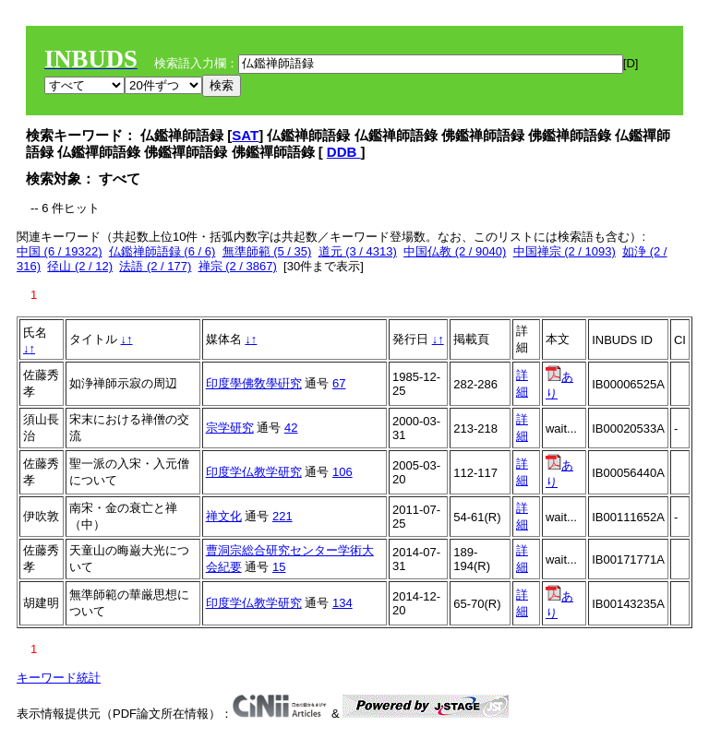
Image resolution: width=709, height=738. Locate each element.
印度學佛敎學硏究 (254, 383)
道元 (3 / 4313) (357, 251)
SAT (245, 135)
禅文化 (224, 516)
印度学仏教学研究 (254, 472)
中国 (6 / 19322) (59, 251)
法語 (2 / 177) (155, 266)
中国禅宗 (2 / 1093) (564, 251)
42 (290, 427)
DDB (344, 152)
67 (338, 383)
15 (278, 567)
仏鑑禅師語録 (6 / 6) (162, 251)
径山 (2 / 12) (80, 266)
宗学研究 (230, 427)
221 (282, 516)
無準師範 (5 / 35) (267, 251)
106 (342, 472)
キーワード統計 (59, 677)
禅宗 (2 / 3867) (237, 266)
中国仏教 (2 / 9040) (454, 251)
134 (342, 603)
